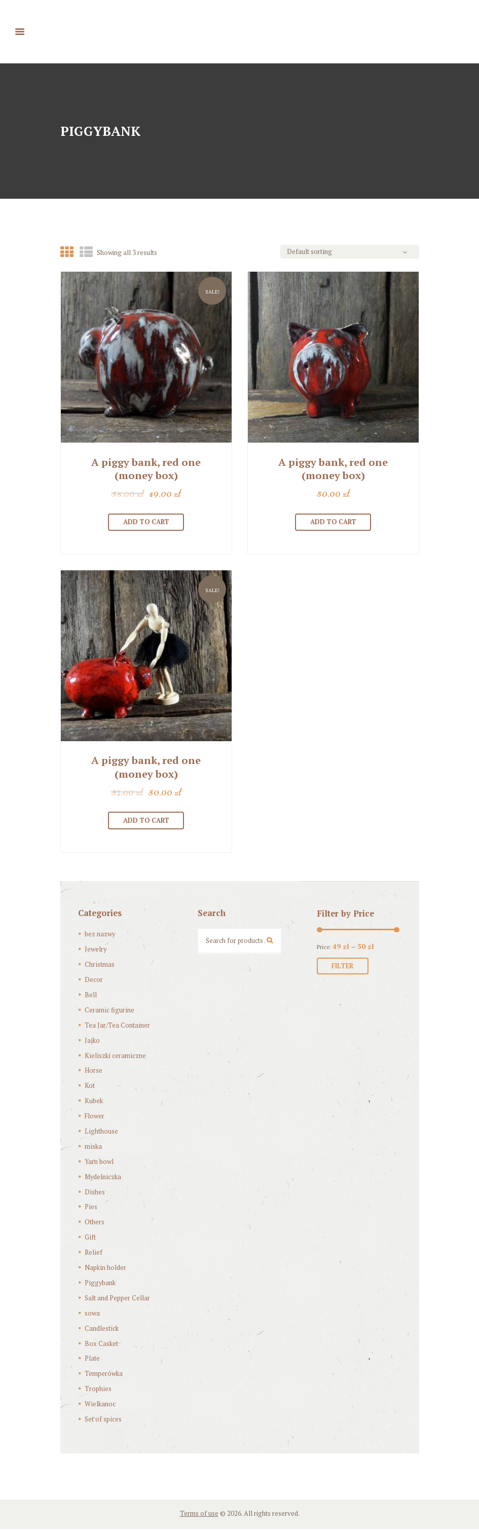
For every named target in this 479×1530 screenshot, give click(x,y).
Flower (95, 1116)
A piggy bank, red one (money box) (146, 469)
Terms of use (199, 1514)
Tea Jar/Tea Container (117, 1026)
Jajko (92, 1041)
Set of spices (103, 1420)
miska (93, 1147)
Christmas (99, 965)
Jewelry (96, 950)
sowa (92, 1314)
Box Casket (101, 1344)
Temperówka (104, 1374)
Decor (94, 980)
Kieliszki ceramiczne (114, 1056)
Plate (92, 1359)
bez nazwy (100, 935)
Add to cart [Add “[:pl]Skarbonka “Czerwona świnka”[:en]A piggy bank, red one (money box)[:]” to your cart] (146, 522)
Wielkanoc (100, 1404)
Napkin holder (105, 1268)
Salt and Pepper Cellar (117, 1298)
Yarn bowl (99, 1162)
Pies (91, 1208)
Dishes (94, 1192)
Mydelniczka (103, 1177)
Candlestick (101, 1329)
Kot (90, 1086)
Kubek (94, 1101)
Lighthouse (101, 1132)
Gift (90, 1238)
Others (94, 1223)
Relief (93, 1253)
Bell (91, 995)
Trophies (98, 1389)
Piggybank (100, 1283)
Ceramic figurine (109, 1010)
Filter (343, 967)
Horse (93, 1071)
